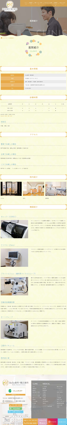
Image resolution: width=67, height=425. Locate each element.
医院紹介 (31, 3)
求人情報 (34, 403)
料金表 (58, 406)
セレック (58, 394)
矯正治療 (44, 399)
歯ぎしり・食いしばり (61, 401)
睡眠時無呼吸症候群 (60, 403)
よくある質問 (35, 401)
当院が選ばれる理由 (36, 392)
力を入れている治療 (48, 3)
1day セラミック (60, 395)
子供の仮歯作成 (45, 401)
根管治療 (44, 388)
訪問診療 (44, 395)
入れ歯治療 (59, 397)
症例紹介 (34, 399)
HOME (5, 38)
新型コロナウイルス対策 (37, 397)
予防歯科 (44, 394)
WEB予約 (16, 408)
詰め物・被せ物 (59, 392)
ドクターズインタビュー (37, 394)
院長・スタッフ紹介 (38, 3)
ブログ (34, 405)
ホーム (26, 3)
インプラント (59, 388)
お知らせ (34, 406)
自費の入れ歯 (59, 399)
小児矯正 (44, 397)
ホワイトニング (59, 390)
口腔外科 (44, 403)
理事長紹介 (35, 388)
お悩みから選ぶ (62, 3)
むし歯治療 (45, 386)
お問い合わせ (16, 412)
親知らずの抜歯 (59, 386)
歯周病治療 (45, 390)
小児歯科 (44, 392)
